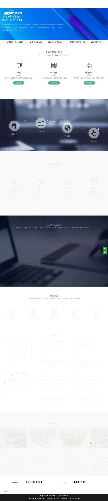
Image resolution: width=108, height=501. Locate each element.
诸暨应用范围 (96, 42)
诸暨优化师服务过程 (77, 42)
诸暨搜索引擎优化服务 (15, 42)
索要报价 (19, 85)
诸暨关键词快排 (36, 42)
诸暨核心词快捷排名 (55, 42)
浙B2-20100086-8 (64, 495)
